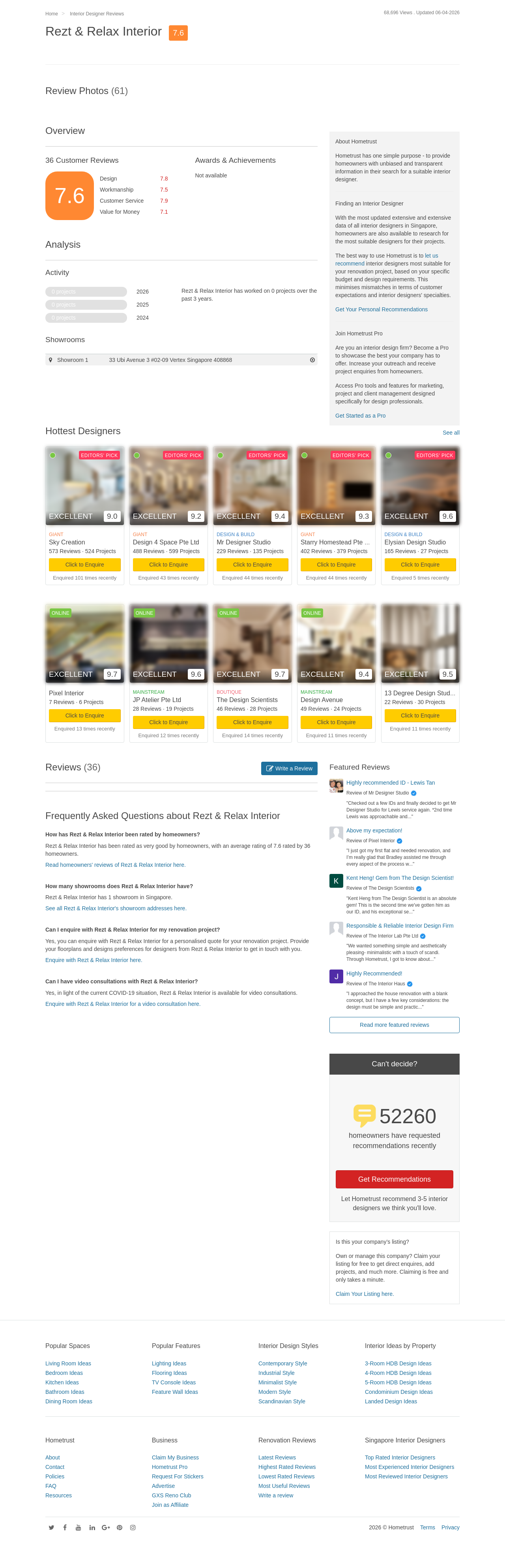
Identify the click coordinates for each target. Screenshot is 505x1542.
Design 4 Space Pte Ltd (166, 542)
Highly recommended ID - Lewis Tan (390, 782)
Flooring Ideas (169, 1373)
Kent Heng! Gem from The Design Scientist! (400, 878)
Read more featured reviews (394, 1025)
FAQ (50, 1486)
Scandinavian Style (281, 1401)
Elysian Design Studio (415, 542)
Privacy (450, 1527)
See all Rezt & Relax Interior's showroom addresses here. (116, 908)
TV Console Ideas (174, 1382)
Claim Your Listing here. (365, 1294)
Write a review (275, 1495)
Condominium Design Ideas (399, 1392)
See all (451, 432)
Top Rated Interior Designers (400, 1457)
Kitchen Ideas (62, 1382)
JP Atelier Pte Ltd (157, 700)
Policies (54, 1476)
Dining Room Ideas (68, 1401)
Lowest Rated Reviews (286, 1476)
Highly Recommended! (374, 973)
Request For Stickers (178, 1476)
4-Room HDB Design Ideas (398, 1373)
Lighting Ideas (169, 1363)
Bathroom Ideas (64, 1392)
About (52, 1457)
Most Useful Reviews (284, 1486)
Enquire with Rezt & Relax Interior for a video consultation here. (123, 1004)
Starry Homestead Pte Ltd (337, 542)
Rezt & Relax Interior (103, 31)
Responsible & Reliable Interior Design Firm (400, 926)
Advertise (163, 1486)
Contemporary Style (282, 1363)
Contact (54, 1467)
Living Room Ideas (68, 1363)
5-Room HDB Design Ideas (398, 1382)
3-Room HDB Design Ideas (398, 1363)
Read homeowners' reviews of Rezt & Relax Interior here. (115, 865)
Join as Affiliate (170, 1505)
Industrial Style (276, 1373)
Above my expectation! (374, 830)
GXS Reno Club (171, 1495)
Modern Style (274, 1392)
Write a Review (289, 768)
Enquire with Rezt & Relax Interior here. (93, 960)
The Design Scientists (247, 700)
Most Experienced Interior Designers (409, 1467)
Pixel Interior (66, 693)
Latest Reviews (277, 1457)
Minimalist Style (277, 1382)
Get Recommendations (394, 1179)
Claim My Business (175, 1457)
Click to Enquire (84, 564)
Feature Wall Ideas (175, 1392)
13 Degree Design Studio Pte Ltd (431, 693)
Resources (58, 1495)
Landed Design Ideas (391, 1401)
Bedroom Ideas (64, 1373)
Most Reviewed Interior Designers (406, 1476)
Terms (427, 1527)
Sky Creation (67, 542)
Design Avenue (322, 700)
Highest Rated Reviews (287, 1467)
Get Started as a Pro (360, 415)
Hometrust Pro (169, 1467)
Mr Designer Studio (244, 542)
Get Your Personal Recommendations (381, 309)
